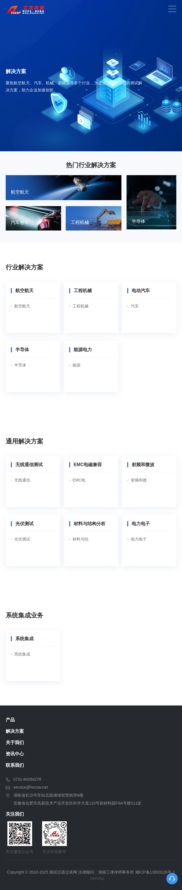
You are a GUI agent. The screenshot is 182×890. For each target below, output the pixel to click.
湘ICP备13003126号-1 (155, 872)
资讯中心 (15, 753)
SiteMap (97, 878)
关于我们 (15, 742)
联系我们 (15, 765)
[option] (91, 75)
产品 (10, 719)
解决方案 (15, 731)
